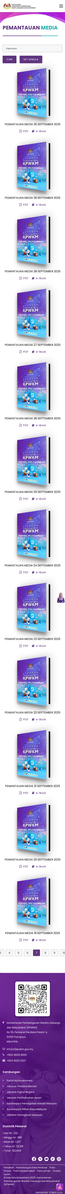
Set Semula (30, 59)
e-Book (39, 131)
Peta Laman (43, 1170)
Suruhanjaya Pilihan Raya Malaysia (27, 1109)
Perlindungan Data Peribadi (31, 1167)
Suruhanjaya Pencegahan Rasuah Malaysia (32, 1103)
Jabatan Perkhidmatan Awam (24, 1097)
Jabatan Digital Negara (20, 1092)
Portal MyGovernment (20, 1080)
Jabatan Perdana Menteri (22, 1086)
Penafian (9, 1167)
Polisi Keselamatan (24, 1170)
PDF (23, 131)
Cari (9, 59)
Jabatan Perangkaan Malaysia (24, 1115)
